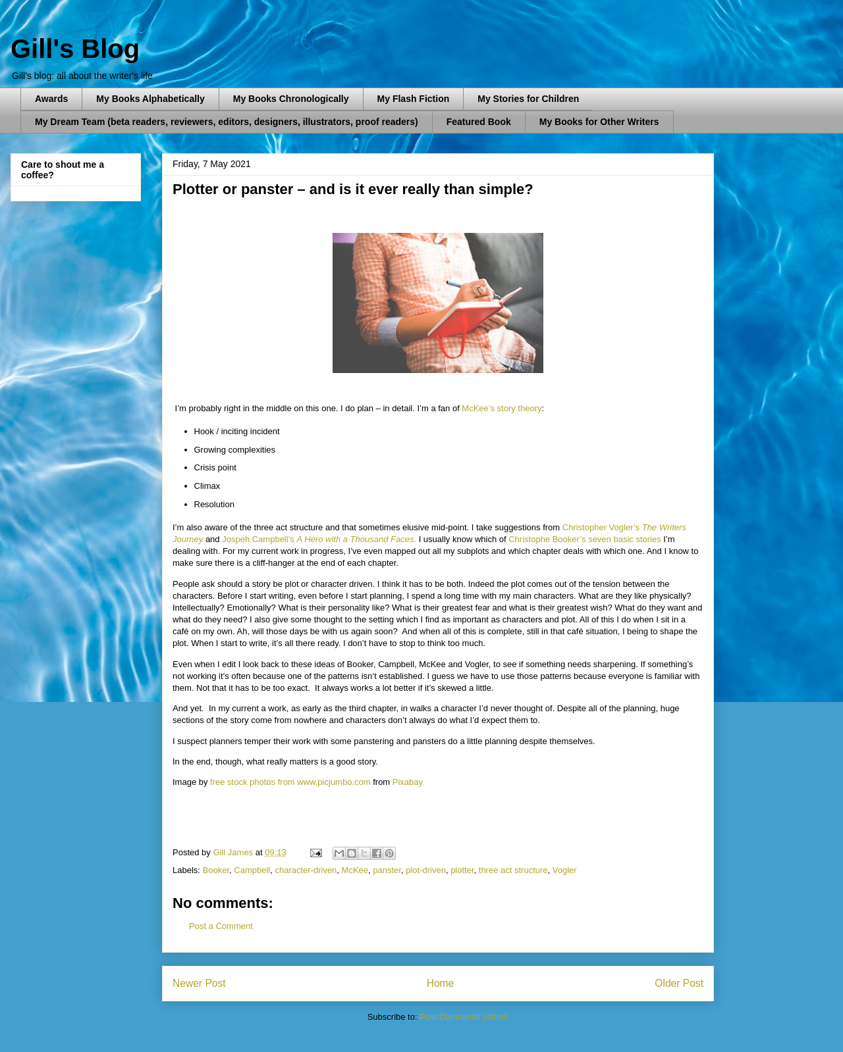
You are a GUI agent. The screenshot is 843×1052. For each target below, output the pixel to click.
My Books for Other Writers (599, 121)
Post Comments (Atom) (464, 1017)
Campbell (252, 870)
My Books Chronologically (291, 98)
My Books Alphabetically (150, 98)
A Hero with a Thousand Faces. (356, 539)
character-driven (306, 870)
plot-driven (426, 870)
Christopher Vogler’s (602, 527)
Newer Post (199, 983)
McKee (355, 870)
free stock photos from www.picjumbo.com (290, 782)
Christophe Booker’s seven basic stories (584, 539)
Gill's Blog (75, 48)
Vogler (565, 870)
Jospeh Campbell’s (258, 539)
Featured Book (479, 121)
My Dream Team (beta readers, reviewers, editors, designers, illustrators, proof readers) (226, 121)
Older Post (679, 983)
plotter (462, 870)
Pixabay (408, 782)
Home (440, 983)
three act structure (513, 870)
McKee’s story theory (501, 408)
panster (387, 870)
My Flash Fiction (413, 98)
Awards (51, 98)
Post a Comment (221, 926)
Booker (216, 870)
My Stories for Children (528, 98)
